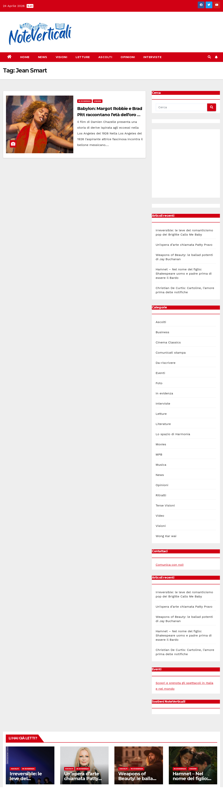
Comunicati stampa (171, 352)
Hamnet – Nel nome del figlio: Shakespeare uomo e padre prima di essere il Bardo (184, 273)
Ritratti (161, 495)
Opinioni (128, 57)
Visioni (61, 57)
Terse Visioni (165, 505)
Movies (161, 444)
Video (160, 515)
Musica (161, 464)
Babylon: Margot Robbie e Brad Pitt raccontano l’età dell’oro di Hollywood (109, 114)
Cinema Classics (168, 342)
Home (25, 57)
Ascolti (105, 57)
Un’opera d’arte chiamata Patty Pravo (184, 245)
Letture (83, 57)
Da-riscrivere (166, 363)
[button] (209, 57)
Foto (159, 383)
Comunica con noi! (170, 564)
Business (162, 332)
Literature (163, 424)
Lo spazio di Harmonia (173, 434)
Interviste (152, 57)
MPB (159, 454)
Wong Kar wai (166, 536)
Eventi (160, 373)
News (42, 57)
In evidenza (84, 101)
